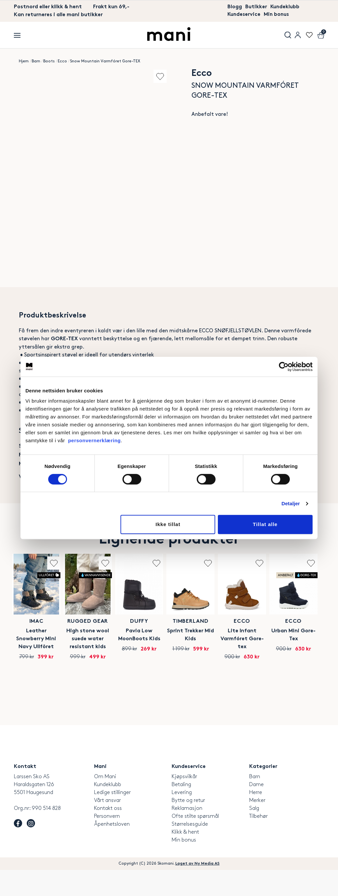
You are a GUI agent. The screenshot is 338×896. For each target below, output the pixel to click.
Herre (255, 818)
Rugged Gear (127, 655)
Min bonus (278, 15)
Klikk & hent (185, 858)
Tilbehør (258, 842)
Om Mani (105, 802)
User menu (297, 35)
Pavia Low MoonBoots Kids (205, 664)
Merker (257, 826)
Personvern (107, 842)
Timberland (283, 655)
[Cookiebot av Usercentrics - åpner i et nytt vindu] (284, 367)
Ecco (62, 61)
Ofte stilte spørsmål (195, 842)
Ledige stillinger (112, 818)
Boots (49, 61)
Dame (256, 810)
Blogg (234, 7)
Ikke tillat (167, 524)
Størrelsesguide (190, 850)
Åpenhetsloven (112, 850)
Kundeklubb (285, 7)
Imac (50, 655)
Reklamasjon (187, 834)
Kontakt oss (108, 834)
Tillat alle (265, 524)
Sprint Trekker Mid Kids (283, 664)
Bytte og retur (188, 826)
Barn (36, 61)
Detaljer (291, 503)
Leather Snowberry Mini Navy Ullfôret (50, 668)
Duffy (205, 655)
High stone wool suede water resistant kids (127, 668)
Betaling (181, 810)
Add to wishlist (158, 76)
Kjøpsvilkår (184, 802)
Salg (254, 834)
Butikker (256, 7)
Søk (288, 35)
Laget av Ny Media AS (197, 890)
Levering (182, 818)
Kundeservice (244, 15)
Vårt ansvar (107, 826)
